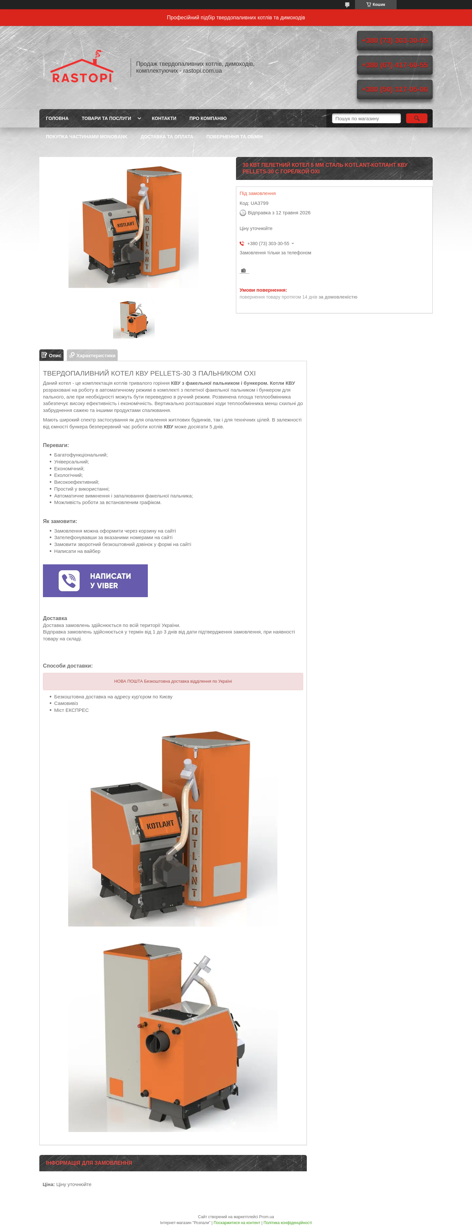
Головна (57, 118)
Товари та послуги (106, 118)
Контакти (164, 118)
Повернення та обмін (234, 136)
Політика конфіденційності (288, 1222)
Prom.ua (266, 1217)
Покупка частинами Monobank (87, 136)
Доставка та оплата (167, 136)
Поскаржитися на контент (237, 1222)
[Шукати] (416, 118)
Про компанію (208, 118)
